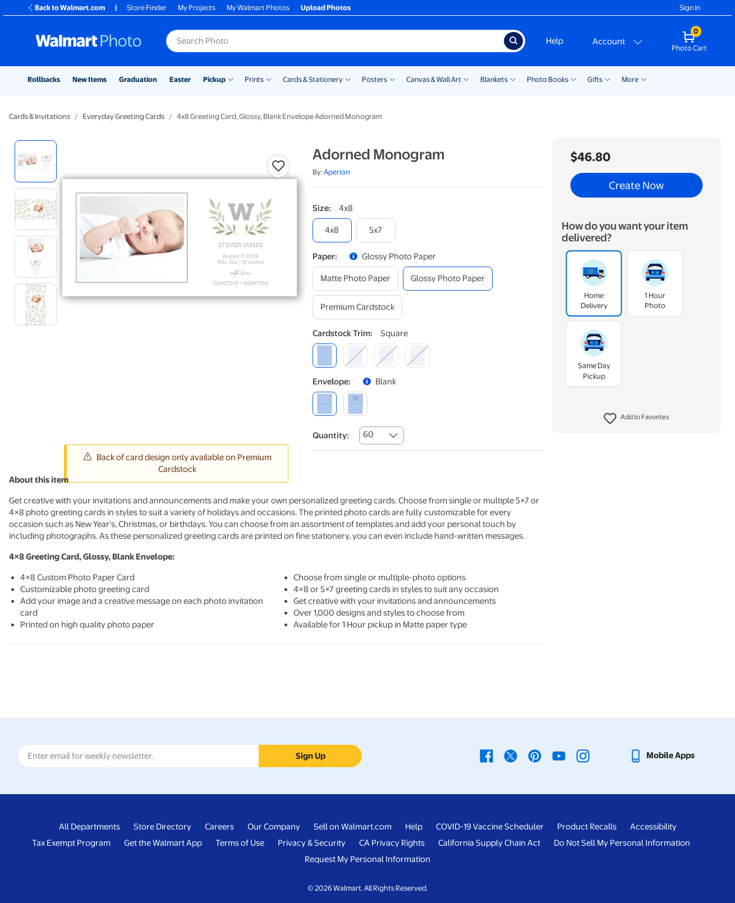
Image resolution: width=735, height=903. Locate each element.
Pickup (214, 79)
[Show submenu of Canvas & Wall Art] (466, 78)
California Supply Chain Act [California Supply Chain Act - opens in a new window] (489, 843)
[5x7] (376, 230)
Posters (374, 79)
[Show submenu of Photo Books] (573, 78)
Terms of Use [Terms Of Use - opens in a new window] (239, 843)
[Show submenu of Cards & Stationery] (347, 78)
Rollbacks (43, 79)
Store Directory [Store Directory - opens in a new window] (162, 827)
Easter (180, 79)
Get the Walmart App (163, 843)
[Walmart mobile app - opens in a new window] (662, 755)
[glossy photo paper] (448, 279)
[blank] (325, 404)
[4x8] (332, 230)
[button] (636, 418)
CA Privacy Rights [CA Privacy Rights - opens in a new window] (392, 843)
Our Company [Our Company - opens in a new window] (273, 827)
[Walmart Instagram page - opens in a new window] (583, 755)
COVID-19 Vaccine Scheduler (490, 827)
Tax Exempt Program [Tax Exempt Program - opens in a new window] (71, 843)
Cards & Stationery (313, 79)
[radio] (36, 161)
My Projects (196, 7)
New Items (89, 79)
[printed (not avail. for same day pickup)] (355, 404)
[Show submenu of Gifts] (607, 78)
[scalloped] (417, 355)
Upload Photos (326, 7)
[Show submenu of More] (643, 78)
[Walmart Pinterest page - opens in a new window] (534, 755)
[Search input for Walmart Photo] (335, 41)
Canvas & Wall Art (433, 79)
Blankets (494, 79)
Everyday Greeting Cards (123, 116)
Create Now (636, 185)
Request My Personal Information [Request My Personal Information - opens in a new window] (367, 859)
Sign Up (310, 756)
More (630, 79)
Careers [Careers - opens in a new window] (219, 827)
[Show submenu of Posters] (392, 78)
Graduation (138, 79)
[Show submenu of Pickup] (230, 78)
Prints (254, 79)
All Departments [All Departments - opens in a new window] (89, 827)
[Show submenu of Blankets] (512, 78)
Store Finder (147, 7)
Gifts (595, 79)
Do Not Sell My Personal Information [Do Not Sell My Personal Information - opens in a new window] (622, 843)
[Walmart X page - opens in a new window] (510, 755)
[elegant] (386, 355)
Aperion (337, 172)
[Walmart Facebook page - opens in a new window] (486, 755)
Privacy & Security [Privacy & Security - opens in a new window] (312, 843)
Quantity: (331, 435)
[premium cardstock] (357, 307)
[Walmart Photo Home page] (88, 41)
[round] (355, 355)
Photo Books (547, 79)
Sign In (689, 7)
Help (554, 41)
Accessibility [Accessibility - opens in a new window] (653, 827)
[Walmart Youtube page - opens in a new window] (559, 755)
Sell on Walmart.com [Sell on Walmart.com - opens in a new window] (353, 827)
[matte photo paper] (355, 279)
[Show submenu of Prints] (268, 78)
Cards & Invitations (39, 116)
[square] (325, 355)
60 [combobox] (368, 434)
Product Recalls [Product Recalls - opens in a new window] (587, 827)
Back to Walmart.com (66, 7)
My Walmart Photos (258, 7)
